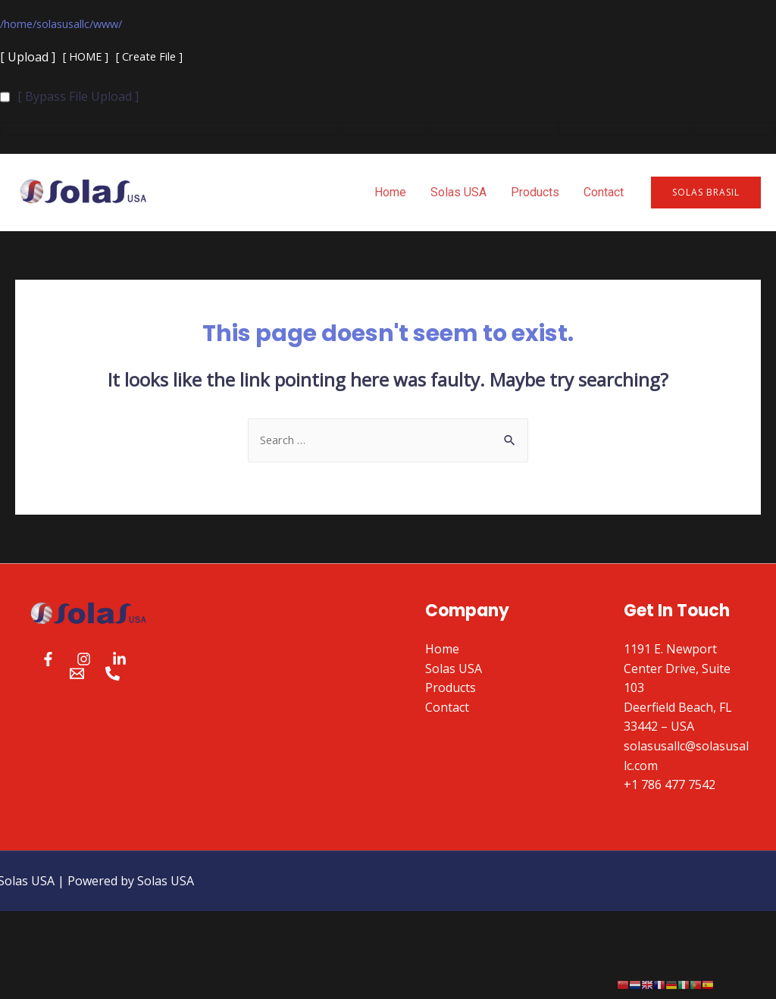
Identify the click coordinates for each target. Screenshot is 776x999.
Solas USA (458, 193)
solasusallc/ (75, 24)
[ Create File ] (158, 59)
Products (535, 193)
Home (390, 193)
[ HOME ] (88, 59)
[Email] (77, 677)
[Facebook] (48, 663)
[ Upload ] (27, 59)
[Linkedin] (119, 663)
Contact (604, 193)
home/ (23, 24)
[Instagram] (84, 663)
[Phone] (112, 677)
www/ (123, 24)
